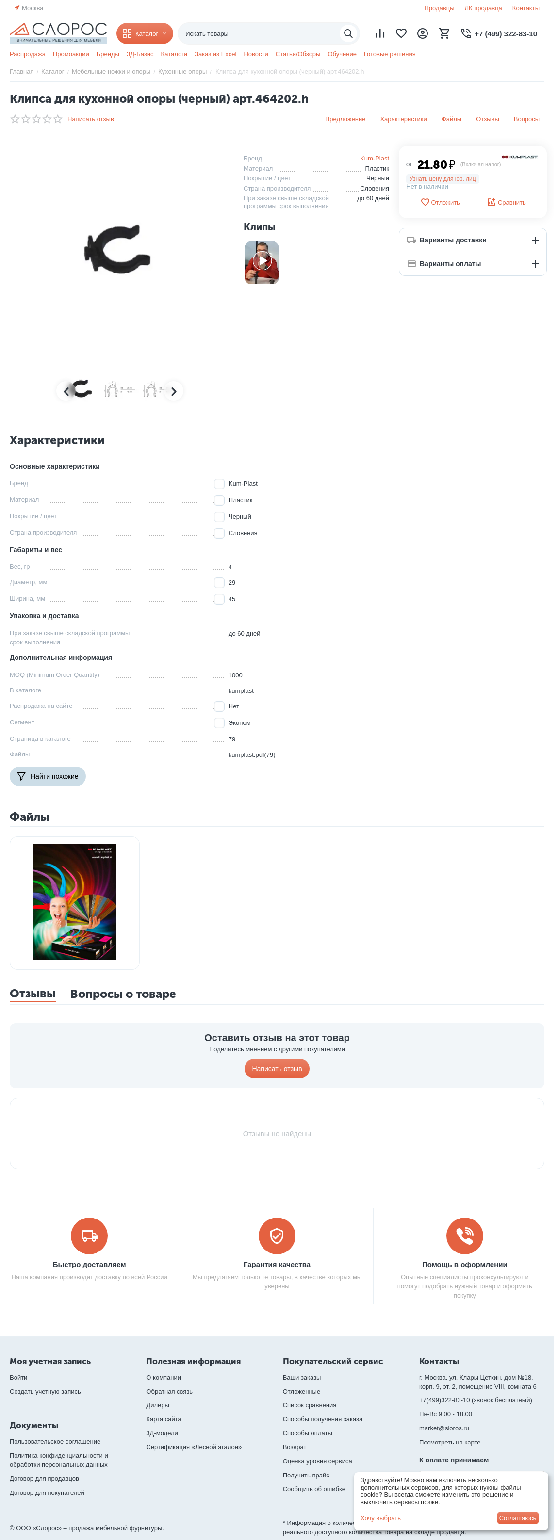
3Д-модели (162, 1433)
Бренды (108, 54)
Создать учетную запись (45, 1391)
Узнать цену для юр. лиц (443, 179)
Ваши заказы (302, 1377)
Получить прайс (306, 1475)
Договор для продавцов (44, 1478)
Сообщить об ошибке (314, 1488)
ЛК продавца (483, 8)
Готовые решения (390, 54)
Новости (256, 54)
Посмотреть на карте (449, 1442)
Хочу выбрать (381, 1518)
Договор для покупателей (47, 1492)
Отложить (440, 202)
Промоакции (71, 54)
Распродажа (28, 54)
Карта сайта (163, 1419)
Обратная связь (169, 1391)
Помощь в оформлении (465, 1264)
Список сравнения (310, 1405)
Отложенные (301, 1391)
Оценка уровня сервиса (317, 1461)
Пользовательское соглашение (55, 1441)
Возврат (295, 1447)
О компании (163, 1377)
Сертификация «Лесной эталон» (194, 1447)
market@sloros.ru (444, 1428)
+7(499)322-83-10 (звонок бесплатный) (475, 1400)
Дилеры (157, 1405)
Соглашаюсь (518, 1518)
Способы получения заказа (323, 1419)
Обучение (342, 54)
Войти (18, 1377)
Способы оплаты (307, 1433)
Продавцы (439, 8)
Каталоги (174, 54)
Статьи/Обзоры (298, 54)
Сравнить (506, 202)
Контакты (526, 8)
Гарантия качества (277, 1264)
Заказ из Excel (215, 54)
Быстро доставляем (89, 1264)
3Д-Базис (140, 54)
